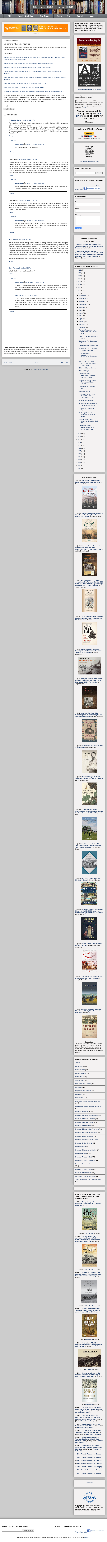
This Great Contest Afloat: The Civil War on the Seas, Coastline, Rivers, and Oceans (89, 514)
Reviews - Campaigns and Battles (86, 1115)
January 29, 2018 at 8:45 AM (35, 183)
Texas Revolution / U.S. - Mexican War (88, 1179)
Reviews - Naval (80, 1146)
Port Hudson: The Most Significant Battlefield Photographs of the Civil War (88, 1344)
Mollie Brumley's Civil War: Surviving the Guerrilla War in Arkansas (89, 777)
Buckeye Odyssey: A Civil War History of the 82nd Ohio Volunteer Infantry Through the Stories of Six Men (89, 911)
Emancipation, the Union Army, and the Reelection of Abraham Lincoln (88, 1447)
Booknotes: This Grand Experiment (86, 409)
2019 (79, 290)
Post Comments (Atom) (40, 369)
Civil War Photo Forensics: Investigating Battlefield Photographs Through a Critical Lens (88, 650)
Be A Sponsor (45, 16)
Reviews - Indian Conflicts (83, 1143)
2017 (79, 433)
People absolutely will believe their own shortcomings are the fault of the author (29, 63)
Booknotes (78, 1077)
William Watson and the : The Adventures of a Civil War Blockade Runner (89, 246)
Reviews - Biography (82, 1111)
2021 (79, 284)
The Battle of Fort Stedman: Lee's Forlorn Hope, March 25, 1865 (88, 481)
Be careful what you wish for (88, 346)
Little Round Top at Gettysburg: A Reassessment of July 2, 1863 (89, 977)
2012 (79, 448)
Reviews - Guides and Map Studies (86, 1139)
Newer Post (8, 362)
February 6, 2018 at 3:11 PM (28, 295)
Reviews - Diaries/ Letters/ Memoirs (87, 1129)
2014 (79, 442)
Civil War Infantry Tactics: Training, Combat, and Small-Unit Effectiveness (87, 1439)
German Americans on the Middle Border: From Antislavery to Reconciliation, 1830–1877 (87, 1374)
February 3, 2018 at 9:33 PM (22, 268)
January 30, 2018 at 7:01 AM (22, 240)
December (83, 296)
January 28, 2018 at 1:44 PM (26, 120)
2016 (79, 436)
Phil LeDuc (13, 120)
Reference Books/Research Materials (87, 1101)
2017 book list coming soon (88, 368)
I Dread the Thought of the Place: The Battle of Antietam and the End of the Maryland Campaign (88, 1274)
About (92, 16)
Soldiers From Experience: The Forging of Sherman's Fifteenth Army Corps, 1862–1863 (87, 1310)
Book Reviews (80, 1070)
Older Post (64, 362)
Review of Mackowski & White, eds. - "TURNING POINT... (88, 331)
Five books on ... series (83, 1084)
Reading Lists (79, 1097)
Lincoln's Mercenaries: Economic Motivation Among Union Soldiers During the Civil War (87, 1417)
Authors (77, 1063)
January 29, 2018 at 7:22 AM (28, 200)
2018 (79, 293)
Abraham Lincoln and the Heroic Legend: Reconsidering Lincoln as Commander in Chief (88, 714)
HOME (9, 16)
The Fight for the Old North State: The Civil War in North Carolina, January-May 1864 (88, 1409)
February (82, 324)
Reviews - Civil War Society (84, 1122)
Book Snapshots (80, 1073)
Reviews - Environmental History (86, 1132)
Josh (10, 268)
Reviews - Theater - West (83, 1169)
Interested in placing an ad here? (89, 89)
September (83, 304)
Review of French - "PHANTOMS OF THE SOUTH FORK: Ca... (87, 427)
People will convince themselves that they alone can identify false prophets (27, 67)
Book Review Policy (25, 16)
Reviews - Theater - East (83, 1157)
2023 (79, 279)
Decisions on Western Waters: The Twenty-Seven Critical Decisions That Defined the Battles (89, 845)
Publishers (78, 1094)
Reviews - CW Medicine (83, 1125)
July (81, 310)
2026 (79, 270)
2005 (79, 468)
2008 (79, 459)
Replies (13, 140)
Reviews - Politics (81, 1153)
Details (84, 107)
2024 (79, 276)
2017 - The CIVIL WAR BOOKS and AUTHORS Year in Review (87, 363)
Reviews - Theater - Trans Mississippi (87, 1164)
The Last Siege (84, 371)
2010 (79, 454)
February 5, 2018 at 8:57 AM (35, 282)
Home (36, 362)
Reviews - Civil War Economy (85, 1119)
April (81, 319)
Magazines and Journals (83, 1090)
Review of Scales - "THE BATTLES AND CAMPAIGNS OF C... (87, 396)
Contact (80, 16)
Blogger (86, 1537)
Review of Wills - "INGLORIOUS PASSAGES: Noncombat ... (88, 355)
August (81, 307)
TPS (10, 240)
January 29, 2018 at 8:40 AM (35, 144)
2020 (79, 287)
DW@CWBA (19, 144)
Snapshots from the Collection (85, 1176)
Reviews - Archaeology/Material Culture (88, 1106)
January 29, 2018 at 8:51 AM (35, 221)
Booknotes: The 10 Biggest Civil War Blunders (88, 349)
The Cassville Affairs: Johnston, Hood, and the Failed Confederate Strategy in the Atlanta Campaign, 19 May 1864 (87, 1238)
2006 (79, 465)
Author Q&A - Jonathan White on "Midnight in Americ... (87, 414)
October (82, 301)
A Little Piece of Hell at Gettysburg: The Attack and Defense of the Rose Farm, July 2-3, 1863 (89, 811)
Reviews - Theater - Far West (85, 1160)
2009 (79, 457)
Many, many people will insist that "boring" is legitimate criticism (23, 87)
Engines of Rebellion (86, 400)
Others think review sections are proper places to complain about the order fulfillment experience (34, 91)
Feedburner (89, 1483)
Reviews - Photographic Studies (85, 1150)
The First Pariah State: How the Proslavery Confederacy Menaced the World (89, 618)
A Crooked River (84, 391)
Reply (11, 136)
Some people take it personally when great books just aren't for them (25, 83)
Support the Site (63, 16)
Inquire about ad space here (89, 162)
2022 (79, 281)
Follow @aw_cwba (81, 1532)
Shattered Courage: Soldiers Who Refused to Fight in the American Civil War (88, 1010)
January (82, 327)
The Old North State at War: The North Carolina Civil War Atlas (88, 1431)
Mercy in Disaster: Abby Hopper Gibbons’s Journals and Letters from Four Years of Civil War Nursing (89, 680)
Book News (79, 1066)
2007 (79, 462)
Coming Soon (79, 1080)
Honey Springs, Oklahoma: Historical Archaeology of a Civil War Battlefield (88, 1203)
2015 (79, 439)
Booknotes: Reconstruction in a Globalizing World (88, 404)
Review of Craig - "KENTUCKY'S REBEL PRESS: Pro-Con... (87, 375)
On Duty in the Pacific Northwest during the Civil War (88, 421)
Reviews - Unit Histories (83, 1173)
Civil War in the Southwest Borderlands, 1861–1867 (87, 1425)
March (81, 322)
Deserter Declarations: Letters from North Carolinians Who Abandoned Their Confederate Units (89, 547)
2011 (79, 451)
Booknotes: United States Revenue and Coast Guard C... (87, 382)
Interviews (78, 1087)
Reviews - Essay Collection (84, 1136)
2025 (79, 273)
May (81, 316)
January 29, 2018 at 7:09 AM (28, 159)
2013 (79, 445)
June (81, 313)
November (83, 298)
